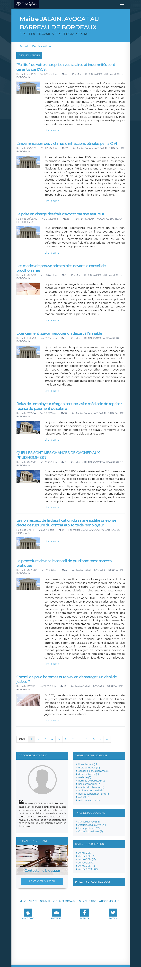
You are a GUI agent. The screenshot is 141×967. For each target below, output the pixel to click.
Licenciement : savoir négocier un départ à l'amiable (59, 333)
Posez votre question (42, 881)
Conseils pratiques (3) (90, 831)
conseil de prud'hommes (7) (94, 770)
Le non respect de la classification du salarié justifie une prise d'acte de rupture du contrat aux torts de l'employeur (66, 522)
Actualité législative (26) (92, 824)
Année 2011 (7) (86, 862)
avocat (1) (83, 797)
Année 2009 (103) (88, 869)
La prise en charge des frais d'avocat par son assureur (60, 214)
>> (107, 739)
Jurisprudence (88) (89, 821)
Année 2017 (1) (86, 852)
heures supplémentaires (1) (93, 793)
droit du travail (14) (89, 767)
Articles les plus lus (89, 800)
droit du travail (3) (88, 774)
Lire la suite (51, 130)
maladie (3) (84, 777)
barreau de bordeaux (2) (92, 780)
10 (93, 739)
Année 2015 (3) (86, 856)
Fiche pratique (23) (89, 828)
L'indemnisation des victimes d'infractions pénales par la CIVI (66, 143)
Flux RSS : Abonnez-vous (94, 881)
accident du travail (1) (90, 790)
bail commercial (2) (89, 783)
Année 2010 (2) (86, 865)
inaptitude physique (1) (91, 787)
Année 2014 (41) (87, 859)
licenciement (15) (88, 764)
